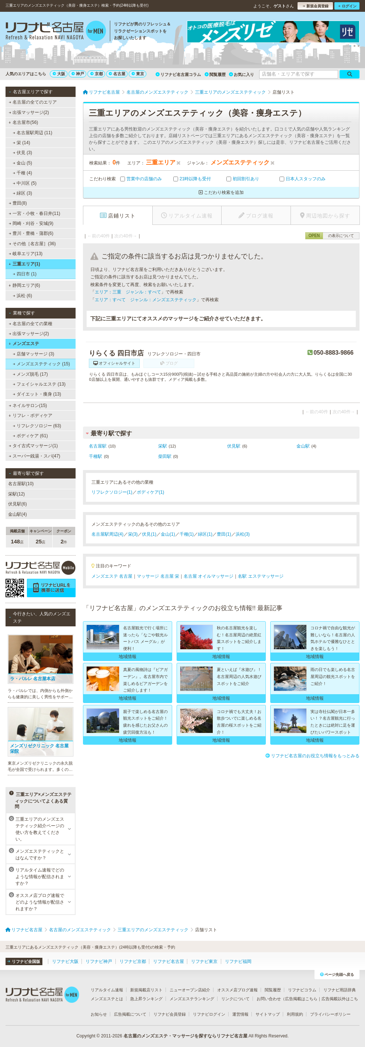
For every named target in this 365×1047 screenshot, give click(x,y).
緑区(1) (205, 534)
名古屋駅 (98, 446)
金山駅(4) (17, 514)
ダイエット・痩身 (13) (37, 394)
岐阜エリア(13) (26, 253)
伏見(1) (149, 534)
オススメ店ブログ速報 (237, 990)
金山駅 (303, 446)
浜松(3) (243, 534)
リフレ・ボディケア (30, 415)
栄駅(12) (16, 494)
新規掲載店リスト (146, 990)
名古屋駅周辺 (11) (32, 132)
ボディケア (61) (30, 435)
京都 (96, 74)
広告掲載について (130, 1014)
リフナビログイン (209, 1014)
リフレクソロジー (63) (37, 425)
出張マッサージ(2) (29, 112)
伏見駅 (233, 446)
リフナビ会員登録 (169, 1014)
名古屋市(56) (23, 122)
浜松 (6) (22, 295)
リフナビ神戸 (99, 961)
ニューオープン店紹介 (190, 990)
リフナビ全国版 (23, 961)
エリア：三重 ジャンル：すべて (128, 292)
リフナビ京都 (132, 961)
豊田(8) (18, 203)
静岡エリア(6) (24, 285)
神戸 (78, 74)
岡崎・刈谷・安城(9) (31, 223)
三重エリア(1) (24, 264)
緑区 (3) (22, 193)
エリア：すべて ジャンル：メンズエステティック (146, 299)
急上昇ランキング (146, 998)
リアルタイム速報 (107, 990)
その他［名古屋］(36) (32, 243)
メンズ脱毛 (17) (30, 374)
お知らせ (99, 1014)
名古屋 (117, 74)
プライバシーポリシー (330, 1014)
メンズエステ (23, 343)
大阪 (59, 74)
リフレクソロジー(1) (111, 492)
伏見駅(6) (17, 504)
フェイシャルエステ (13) (39, 384)
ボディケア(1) (150, 492)
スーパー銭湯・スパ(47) (34, 456)
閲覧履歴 (215, 74)
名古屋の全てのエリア (33, 102)
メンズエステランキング (192, 998)
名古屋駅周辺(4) (107, 534)
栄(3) (133, 534)
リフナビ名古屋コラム (178, 74)
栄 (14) (21, 142)
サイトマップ (268, 1014)
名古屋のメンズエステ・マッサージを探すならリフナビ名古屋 (185, 1036)
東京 (138, 74)
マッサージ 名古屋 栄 (158, 576)
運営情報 (240, 1014)
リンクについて (235, 998)
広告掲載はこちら (301, 998)
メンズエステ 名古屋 (111, 576)
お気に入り (241, 74)
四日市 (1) (24, 273)
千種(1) (187, 534)
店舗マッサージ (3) (33, 353)
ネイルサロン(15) (28, 405)
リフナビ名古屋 (168, 961)
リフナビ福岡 (238, 961)
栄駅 (162, 446)
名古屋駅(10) (21, 483)
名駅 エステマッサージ (260, 576)
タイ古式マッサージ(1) (33, 445)
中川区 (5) (24, 183)
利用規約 (295, 1014)
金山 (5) (22, 163)
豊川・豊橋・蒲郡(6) (31, 233)
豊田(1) (224, 534)
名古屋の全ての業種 (30, 323)
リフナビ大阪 (65, 961)
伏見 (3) (22, 152)
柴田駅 (164, 456)
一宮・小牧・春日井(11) (34, 213)
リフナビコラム (302, 990)
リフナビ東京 (204, 961)
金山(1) (168, 534)
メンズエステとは (107, 998)
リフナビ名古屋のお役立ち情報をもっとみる (312, 755)
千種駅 (95, 456)
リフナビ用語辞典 (339, 990)
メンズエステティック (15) (41, 363)
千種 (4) (22, 172)
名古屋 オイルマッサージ (208, 576)
